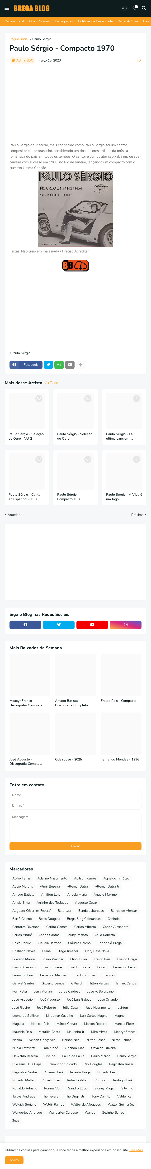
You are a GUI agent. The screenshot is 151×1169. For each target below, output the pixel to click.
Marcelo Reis (40, 1024)
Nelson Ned (71, 1040)
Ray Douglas (93, 1064)
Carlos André (22, 935)
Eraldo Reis (102, 959)
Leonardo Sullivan (25, 1015)
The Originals (75, 1096)
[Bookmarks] (134, 8)
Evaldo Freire (52, 967)
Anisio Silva (21, 902)
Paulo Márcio (100, 1056)
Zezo (15, 1120)
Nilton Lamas (121, 1040)
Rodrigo (100, 1080)
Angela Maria (77, 894)
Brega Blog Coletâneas (84, 919)
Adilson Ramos (85, 878)
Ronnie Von (52, 1088)
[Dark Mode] (125, 8)
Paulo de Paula (73, 1056)
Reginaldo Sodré (24, 1072)
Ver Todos (51, 383)
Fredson (109, 975)
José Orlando (108, 999)
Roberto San (51, 1080)
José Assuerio (22, 999)
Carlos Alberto (85, 927)
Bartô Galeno (22, 919)
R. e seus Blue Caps (27, 1064)
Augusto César (86, 902)
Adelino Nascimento (52, 878)
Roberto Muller (23, 1080)
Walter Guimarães (121, 1104)
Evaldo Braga (127, 959)
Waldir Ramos (53, 1104)
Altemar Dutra (77, 886)
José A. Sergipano (100, 991)
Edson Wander (52, 959)
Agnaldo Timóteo (116, 878)
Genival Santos (23, 983)
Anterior (14, 515)
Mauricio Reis (22, 1032)
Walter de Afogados (86, 1104)
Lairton (123, 1007)
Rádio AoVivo (128, 21)
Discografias (64, 21)
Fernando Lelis (124, 967)
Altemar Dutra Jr (107, 886)
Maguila (18, 1024)
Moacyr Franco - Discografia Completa (25, 703)
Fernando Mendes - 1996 (120, 759)
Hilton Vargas (99, 983)
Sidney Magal (104, 1088)
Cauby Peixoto (77, 935)
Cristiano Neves (23, 951)
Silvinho (127, 1088)
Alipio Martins (22, 886)
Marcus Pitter (124, 1024)
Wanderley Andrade (27, 1112)
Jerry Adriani (43, 991)
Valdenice (124, 1096)
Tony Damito (101, 1096)
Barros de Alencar (124, 910)
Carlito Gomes (56, 927)
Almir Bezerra (50, 886)
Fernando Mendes (53, 975)
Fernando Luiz (22, 975)
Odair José (50, 1048)
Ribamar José (53, 1072)
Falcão (101, 967)
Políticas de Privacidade (95, 21)
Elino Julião (78, 959)
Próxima (137, 515)
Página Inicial (14, 21)
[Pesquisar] (145, 8)
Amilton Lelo (50, 894)
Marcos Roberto (96, 1024)
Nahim (17, 1040)
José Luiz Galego (79, 999)
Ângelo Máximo (105, 894)
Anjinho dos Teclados (52, 902)
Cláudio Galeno (79, 943)
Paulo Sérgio (41, 39)
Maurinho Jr (75, 1032)
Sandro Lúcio (78, 1088)
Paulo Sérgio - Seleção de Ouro (74, 436)
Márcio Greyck (67, 1024)
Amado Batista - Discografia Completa (71, 703)
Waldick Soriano (24, 1104)
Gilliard (76, 983)
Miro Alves (99, 1032)
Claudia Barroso (49, 943)
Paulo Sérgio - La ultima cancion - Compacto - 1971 (119, 436)
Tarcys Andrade (23, 1096)
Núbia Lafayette (24, 1048)
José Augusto (50, 999)
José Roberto (46, 1007)
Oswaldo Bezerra (25, 1056)
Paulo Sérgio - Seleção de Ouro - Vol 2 (26, 436)
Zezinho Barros (113, 1112)
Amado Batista (23, 894)
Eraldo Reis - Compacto (119, 701)
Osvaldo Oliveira (103, 1048)
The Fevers (50, 1096)
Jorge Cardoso (69, 991)
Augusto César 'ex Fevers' (31, 910)
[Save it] (139, 60)
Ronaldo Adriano (24, 1088)
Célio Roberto (105, 935)
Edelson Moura (23, 959)
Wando (90, 1112)
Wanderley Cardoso (63, 1112)
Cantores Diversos (25, 927)
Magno (119, 1015)
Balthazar (64, 910)
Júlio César (71, 1007)
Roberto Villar (77, 1080)
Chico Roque (21, 943)
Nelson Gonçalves (42, 1040)
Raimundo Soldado (62, 1064)
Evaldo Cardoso (24, 967)
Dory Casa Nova (97, 951)
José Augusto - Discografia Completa (25, 761)
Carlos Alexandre (115, 927)
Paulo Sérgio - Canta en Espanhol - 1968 (24, 497)
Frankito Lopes (85, 975)
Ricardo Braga (80, 1072)
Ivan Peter (19, 991)
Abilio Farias (21, 878)
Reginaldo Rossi (121, 1064)
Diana (46, 951)
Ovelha (50, 1056)
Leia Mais (136, 1150)
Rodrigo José (122, 1080)
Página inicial (18, 39)
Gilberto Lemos (53, 983)
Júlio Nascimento (98, 1007)
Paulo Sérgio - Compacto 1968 (69, 497)
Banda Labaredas (91, 910)
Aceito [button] (14, 1160)
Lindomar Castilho (59, 1015)
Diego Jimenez (67, 951)
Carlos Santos (49, 935)
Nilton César (95, 1040)
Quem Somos (39, 21)
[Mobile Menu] (7, 8)
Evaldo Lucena (79, 967)
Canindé (113, 919)
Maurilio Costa (49, 1032)
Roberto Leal (106, 1072)
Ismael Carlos (126, 983)
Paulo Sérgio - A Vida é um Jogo (124, 497)
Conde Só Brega (110, 943)
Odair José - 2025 (68, 759)
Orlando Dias (74, 1048)
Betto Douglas (49, 919)
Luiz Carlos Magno (94, 1015)
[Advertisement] (75, 103)
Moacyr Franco (125, 1032)
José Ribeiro (21, 1007)
